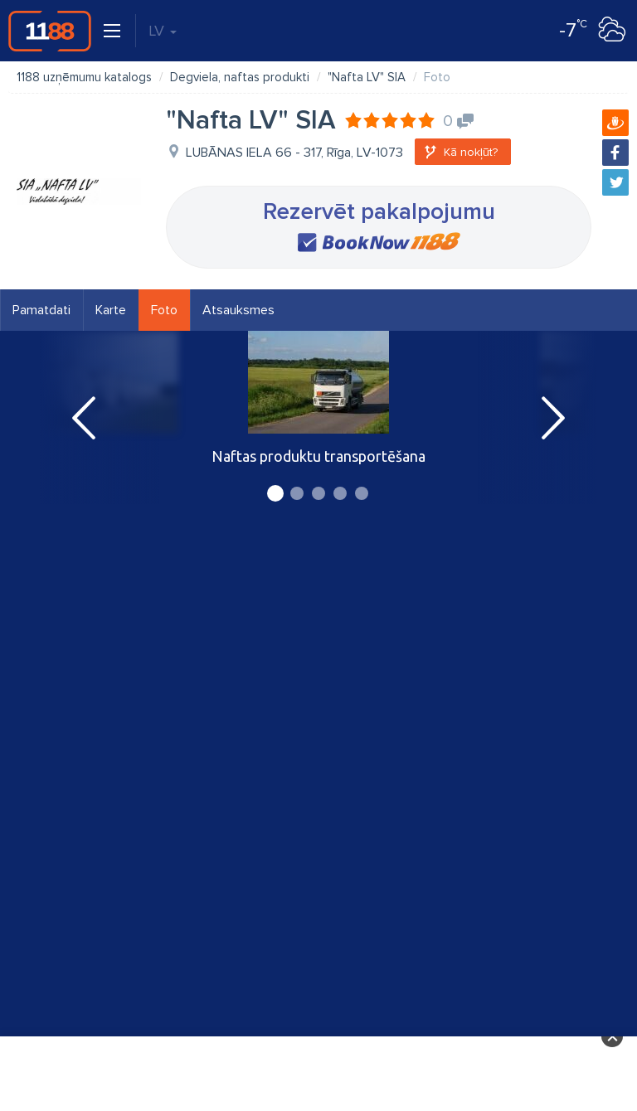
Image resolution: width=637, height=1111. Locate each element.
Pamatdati (41, 310)
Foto (164, 310)
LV (162, 31)
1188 (49, 31)
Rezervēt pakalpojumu (379, 211)
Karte (110, 310)
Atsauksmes (238, 310)
